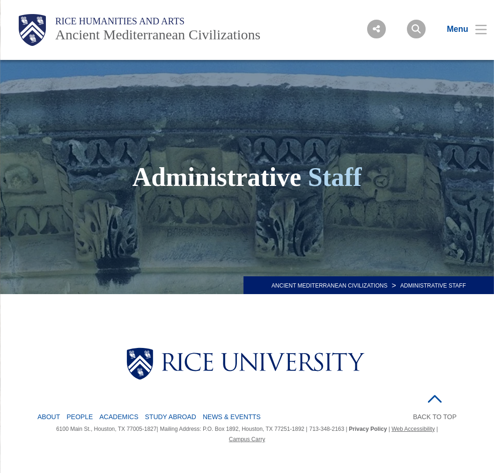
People (79, 417)
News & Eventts (232, 417)
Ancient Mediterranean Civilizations (157, 34)
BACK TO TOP (435, 417)
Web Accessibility (413, 429)
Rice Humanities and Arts (119, 21)
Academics (118, 417)
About (48, 417)
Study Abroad (170, 417)
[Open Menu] (461, 29)
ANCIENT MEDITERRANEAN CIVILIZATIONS (330, 285)
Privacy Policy (368, 429)
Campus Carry (247, 439)
